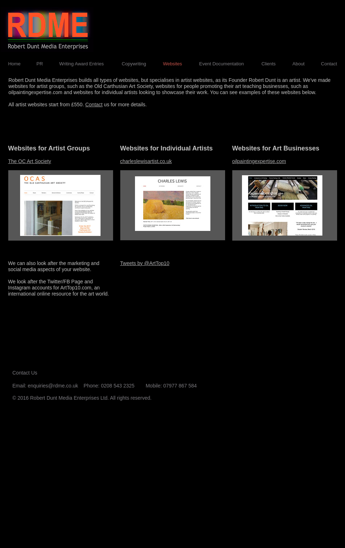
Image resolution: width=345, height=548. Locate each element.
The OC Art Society (29, 161)
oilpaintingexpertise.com (259, 161)
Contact (93, 104)
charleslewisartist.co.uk (146, 161)
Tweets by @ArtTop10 (144, 263)
